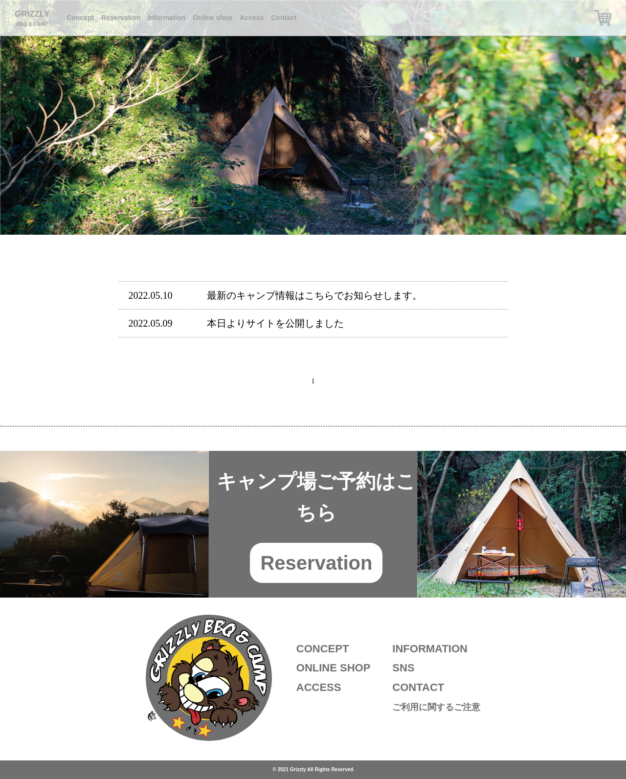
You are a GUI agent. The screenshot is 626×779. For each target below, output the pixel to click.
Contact (283, 18)
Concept (80, 18)
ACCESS (318, 687)
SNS (403, 668)
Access (252, 18)
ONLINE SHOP (333, 668)
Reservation (120, 18)
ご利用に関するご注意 (436, 707)
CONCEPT (322, 649)
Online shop (212, 18)
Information (166, 18)
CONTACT (418, 687)
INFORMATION (430, 649)
